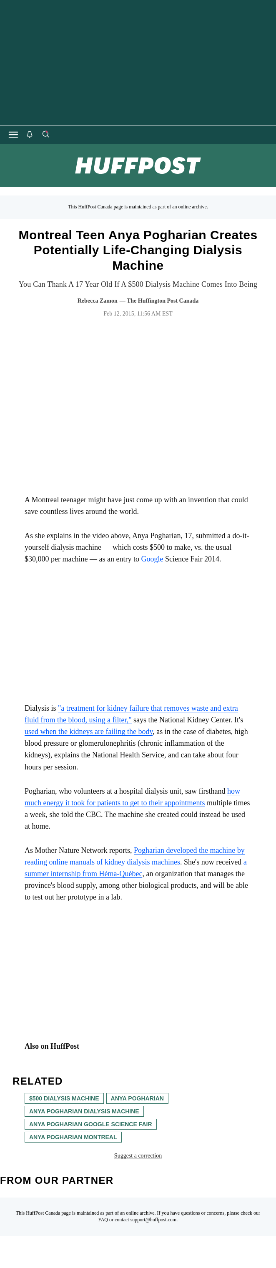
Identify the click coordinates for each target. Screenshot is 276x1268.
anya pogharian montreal (73, 1137)
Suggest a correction (138, 1156)
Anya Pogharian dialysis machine (84, 1111)
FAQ (103, 1220)
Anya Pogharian (137, 1098)
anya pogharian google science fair (90, 1124)
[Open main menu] (13, 135)
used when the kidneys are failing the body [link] (89, 731)
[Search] (45, 134)
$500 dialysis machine (64, 1098)
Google (152, 559)
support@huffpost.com (153, 1220)
